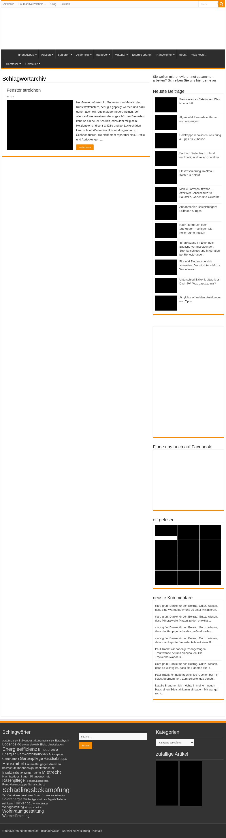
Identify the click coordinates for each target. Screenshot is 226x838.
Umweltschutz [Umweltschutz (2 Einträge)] (40, 803)
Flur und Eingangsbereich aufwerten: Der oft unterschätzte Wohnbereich (199, 265)
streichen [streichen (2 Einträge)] (42, 799)
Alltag (53, 4)
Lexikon (65, 4)
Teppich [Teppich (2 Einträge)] (52, 799)
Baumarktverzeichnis (31, 4)
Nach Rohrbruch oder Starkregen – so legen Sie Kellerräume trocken (196, 228)
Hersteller (12, 64)
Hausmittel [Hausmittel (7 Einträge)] (13, 763)
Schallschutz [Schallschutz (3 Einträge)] (36, 784)
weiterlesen (85, 147)
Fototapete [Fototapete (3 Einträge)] (56, 754)
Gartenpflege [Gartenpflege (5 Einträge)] (31, 758)
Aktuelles (8, 4)
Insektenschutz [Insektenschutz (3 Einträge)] (44, 768)
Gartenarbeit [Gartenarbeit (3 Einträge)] (10, 758)
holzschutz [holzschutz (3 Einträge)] (9, 768)
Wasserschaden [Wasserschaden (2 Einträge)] (33, 807)
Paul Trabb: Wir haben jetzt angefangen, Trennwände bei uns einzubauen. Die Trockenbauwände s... (181, 653)
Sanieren (63, 54)
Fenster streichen (24, 90)
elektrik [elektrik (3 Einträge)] (34, 744)
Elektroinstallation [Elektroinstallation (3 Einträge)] (52, 744)
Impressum (31, 830)
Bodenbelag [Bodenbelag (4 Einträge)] (11, 744)
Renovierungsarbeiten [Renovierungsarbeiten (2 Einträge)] (37, 780)
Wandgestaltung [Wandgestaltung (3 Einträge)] (13, 807)
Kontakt (97, 830)
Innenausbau (25, 54)
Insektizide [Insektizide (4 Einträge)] (10, 772)
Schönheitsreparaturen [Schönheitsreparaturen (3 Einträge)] (17, 795)
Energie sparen (142, 54)
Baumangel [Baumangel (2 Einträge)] (48, 740)
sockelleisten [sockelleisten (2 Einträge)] (58, 795)
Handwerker (164, 54)
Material (120, 54)
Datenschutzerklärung (76, 830)
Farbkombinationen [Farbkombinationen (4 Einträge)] (32, 754)
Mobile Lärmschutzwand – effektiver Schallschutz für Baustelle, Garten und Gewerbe (199, 193)
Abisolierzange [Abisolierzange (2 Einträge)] (10, 740)
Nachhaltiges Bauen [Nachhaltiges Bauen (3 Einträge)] (15, 776)
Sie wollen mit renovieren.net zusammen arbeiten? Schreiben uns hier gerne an (184, 78)
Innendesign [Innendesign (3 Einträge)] (25, 768)
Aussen (46, 54)
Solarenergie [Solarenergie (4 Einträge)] (12, 799)
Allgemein (82, 54)
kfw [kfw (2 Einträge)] (21, 773)
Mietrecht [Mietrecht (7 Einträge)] (51, 772)
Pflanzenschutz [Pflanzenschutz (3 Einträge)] (40, 776)
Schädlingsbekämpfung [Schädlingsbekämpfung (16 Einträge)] (36, 789)
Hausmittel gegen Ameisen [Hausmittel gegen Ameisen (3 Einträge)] (43, 764)
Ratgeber (102, 54)
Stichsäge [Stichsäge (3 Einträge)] (29, 799)
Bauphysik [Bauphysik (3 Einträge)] (62, 740)
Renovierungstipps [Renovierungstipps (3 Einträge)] (14, 784)
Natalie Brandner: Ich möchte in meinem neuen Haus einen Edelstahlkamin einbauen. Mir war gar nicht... (186, 689)
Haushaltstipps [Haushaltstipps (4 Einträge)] (55, 758)
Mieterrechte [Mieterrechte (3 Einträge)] (32, 772)
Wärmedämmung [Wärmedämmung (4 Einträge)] (16, 816)
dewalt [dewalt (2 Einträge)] (25, 744)
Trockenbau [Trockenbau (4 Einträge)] (23, 803)
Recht (182, 54)
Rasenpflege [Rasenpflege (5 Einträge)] (13, 780)
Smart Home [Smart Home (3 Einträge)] (42, 795)
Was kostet (198, 54)
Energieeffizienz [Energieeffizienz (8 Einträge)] (19, 749)
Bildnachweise (50, 830)
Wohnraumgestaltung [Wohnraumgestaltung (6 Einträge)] (23, 811)
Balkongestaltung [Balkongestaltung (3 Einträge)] (30, 740)
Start (9, 54)
